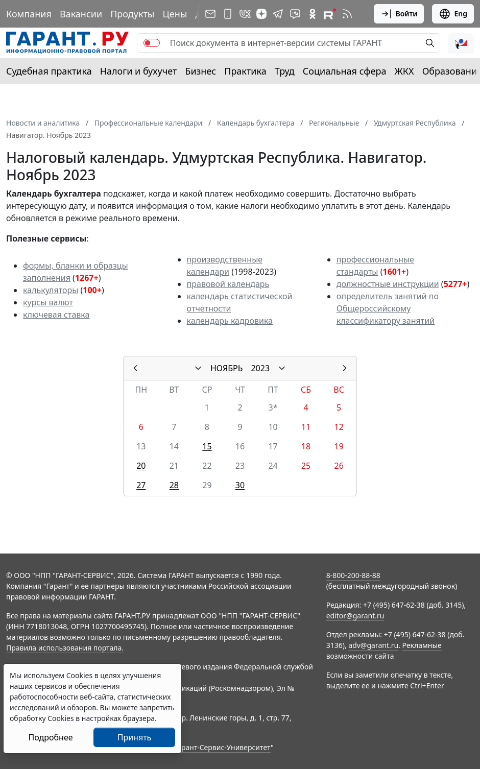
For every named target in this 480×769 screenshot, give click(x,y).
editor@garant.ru (355, 615)
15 (206, 446)
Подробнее (50, 737)
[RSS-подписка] (347, 14)
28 (174, 485)
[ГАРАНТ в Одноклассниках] (312, 14)
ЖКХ (404, 71)
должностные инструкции (388, 284)
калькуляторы (50, 290)
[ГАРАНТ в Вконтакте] (245, 14)
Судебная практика (49, 71)
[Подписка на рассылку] (210, 14)
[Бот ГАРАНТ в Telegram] (295, 14)
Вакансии (81, 14)
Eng (453, 14)
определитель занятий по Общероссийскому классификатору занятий (388, 308)
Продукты (132, 14)
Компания (29, 14)
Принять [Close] (134, 737)
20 (141, 465)
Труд (285, 71)
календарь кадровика (230, 320)
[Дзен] (261, 14)
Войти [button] (399, 14)
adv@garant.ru (373, 645)
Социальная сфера (345, 71)
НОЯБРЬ (226, 368)
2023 (260, 368)
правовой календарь (228, 284)
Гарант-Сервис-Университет (222, 747)
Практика (245, 71)
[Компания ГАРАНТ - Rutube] (330, 14)
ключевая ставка (56, 314)
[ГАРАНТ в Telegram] (278, 14)
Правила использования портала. (65, 648)
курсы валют (48, 302)
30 (240, 485)
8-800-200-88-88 (353, 575)
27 (141, 485)
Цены (174, 14)
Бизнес (200, 71)
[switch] (151, 43)
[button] (461, 43)
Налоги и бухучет (138, 71)
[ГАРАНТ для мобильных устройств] (228, 14)
